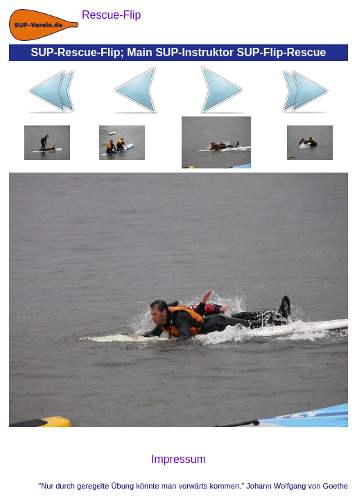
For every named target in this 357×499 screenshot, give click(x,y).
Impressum (178, 459)
